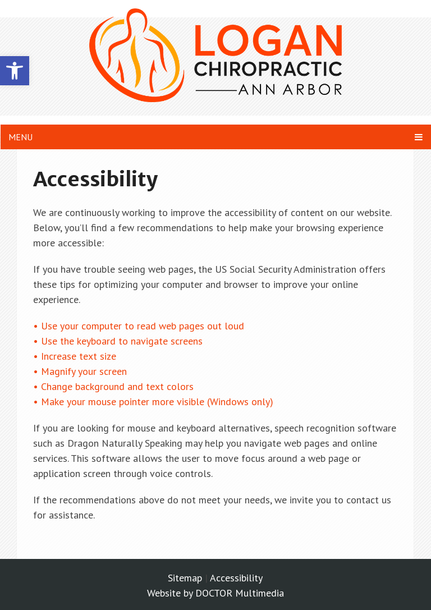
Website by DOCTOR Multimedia (215, 592)
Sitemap (185, 577)
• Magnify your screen (81, 371)
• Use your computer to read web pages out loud (140, 325)
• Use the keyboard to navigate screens (119, 340)
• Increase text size (76, 356)
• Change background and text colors (114, 386)
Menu (20, 137)
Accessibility (236, 577)
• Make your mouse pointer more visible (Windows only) (153, 401)
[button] (14, 70)
